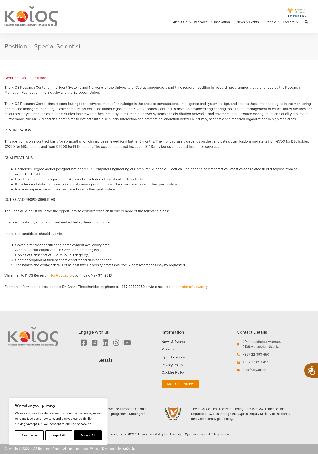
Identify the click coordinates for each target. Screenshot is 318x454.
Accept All (88, 435)
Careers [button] (290, 22)
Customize (29, 435)
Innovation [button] (224, 22)
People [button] (272, 22)
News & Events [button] (250, 22)
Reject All (58, 435)
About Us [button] (182, 22)
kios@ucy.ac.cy (61, 275)
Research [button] (203, 22)
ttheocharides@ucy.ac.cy (188, 286)
